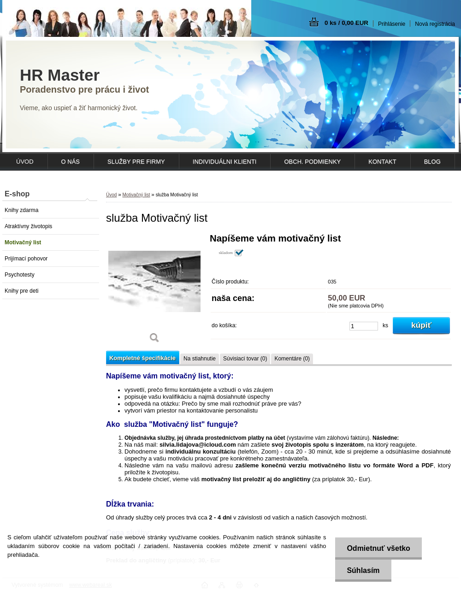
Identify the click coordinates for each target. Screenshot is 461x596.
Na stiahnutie (199, 358)
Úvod (111, 194)
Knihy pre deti (21, 291)
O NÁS (70, 161)
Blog (432, 161)
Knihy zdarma (21, 210)
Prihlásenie (391, 24)
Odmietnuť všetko (378, 548)
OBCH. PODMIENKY (312, 161)
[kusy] (363, 326)
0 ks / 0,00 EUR (346, 22)
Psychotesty (20, 274)
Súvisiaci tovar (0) (245, 358)
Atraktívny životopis (28, 226)
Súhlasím (363, 570)
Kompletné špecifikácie (142, 357)
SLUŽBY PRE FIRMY (136, 161)
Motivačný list (23, 242)
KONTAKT (382, 161)
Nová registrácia (435, 24)
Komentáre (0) (292, 358)
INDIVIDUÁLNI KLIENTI (225, 161)
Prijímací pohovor (26, 258)
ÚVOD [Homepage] (25, 161)
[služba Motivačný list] (154, 291)
